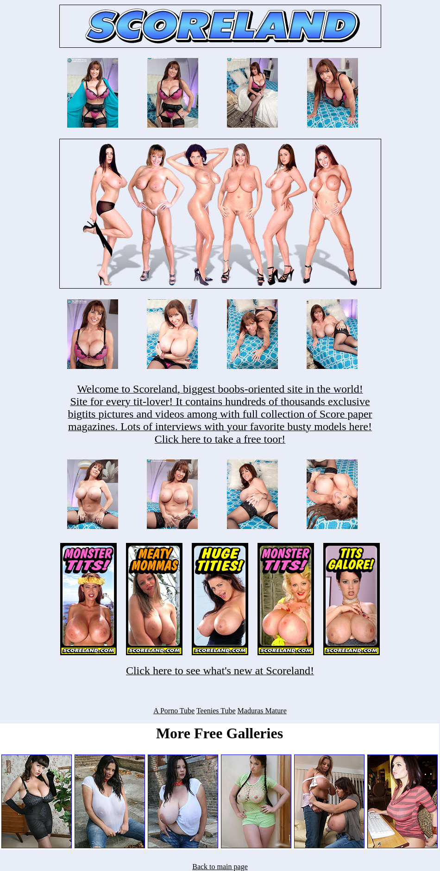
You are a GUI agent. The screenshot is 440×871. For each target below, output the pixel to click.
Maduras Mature (262, 711)
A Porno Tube (174, 711)
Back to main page (220, 867)
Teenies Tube (216, 711)
